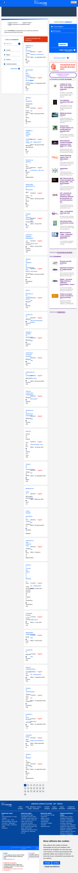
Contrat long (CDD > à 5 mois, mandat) (9, 817)
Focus (55, 256)
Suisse (35, 829)
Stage (3, 826)
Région (7, 55)
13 (40, 788)
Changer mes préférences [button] (52, 866)
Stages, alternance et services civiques (19, 24)
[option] (63, 283)
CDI (3, 815)
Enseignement (69, 833)
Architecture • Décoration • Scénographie (67, 819)
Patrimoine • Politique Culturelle (46, 824)
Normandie (24, 823)
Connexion (63, 44)
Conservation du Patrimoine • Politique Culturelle (68, 827)
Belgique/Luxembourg (27, 829)
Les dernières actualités (61, 79)
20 (40, 791)
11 (34, 788)
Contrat (7, 50)
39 (25, 794)
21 (43, 791)
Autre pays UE (25, 831)
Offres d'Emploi (20, 807)
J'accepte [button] (47, 863)
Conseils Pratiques (47, 807)
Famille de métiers (10, 64)
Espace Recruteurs (62, 807)
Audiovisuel (44, 816)
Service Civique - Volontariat (9, 825)
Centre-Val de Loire (32, 818)
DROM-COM (28, 828)
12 (37, 788)
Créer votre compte (67, 50)
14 (43, 788)
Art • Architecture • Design (47, 815)
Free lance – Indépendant (8, 823)
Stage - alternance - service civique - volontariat (33, 807)
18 (34, 791)
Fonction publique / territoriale (9, 821)
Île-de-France (29, 821)
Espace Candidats (54, 807)
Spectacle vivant (45, 826)
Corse (23, 820)
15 (25, 791)
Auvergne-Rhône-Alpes (27, 815)
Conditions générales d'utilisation (26, 848)
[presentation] (62, 37)
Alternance (5, 828)
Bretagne (24, 818)
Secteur (7, 59)
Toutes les (61, 252)
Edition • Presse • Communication (45, 819)
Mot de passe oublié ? (61, 58)
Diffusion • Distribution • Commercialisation (66, 830)
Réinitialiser (15, 68)
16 (28, 791)
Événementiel (44, 821)
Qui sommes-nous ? (16, 848)
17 (31, 791)
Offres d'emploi (28, 22)
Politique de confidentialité (71, 807)
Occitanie (29, 825)
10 (31, 788)
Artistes (63, 821)
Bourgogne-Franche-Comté (29, 816)
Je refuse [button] (56, 863)
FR (73, 2)
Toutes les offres (13, 22)
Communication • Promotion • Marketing (67, 822)
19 (37, 791)
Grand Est (28, 820)
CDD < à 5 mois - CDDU (8, 820)
